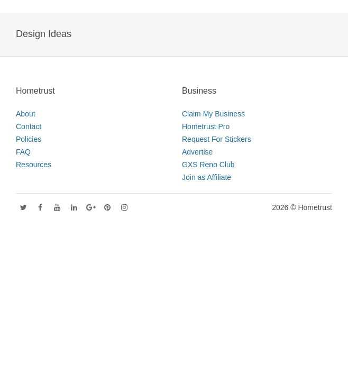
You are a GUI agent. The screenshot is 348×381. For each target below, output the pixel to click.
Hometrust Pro (206, 126)
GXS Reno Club (208, 164)
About (25, 114)
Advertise (197, 152)
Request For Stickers (216, 139)
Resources (33, 164)
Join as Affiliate (206, 177)
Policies (28, 139)
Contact (28, 126)
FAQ (23, 152)
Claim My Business (213, 114)
